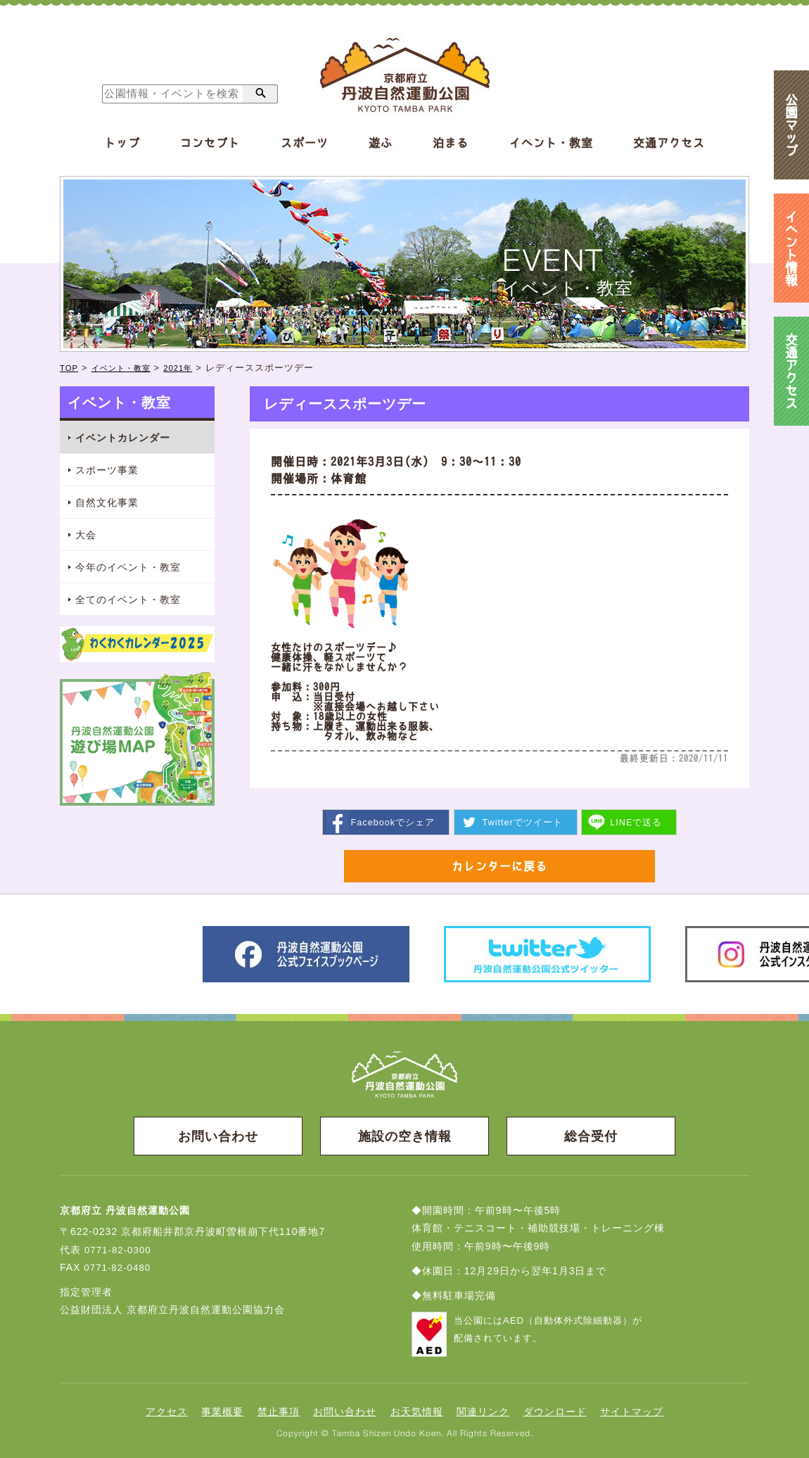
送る (637, 821)
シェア (392, 821)
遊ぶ (381, 142)
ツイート (522, 821)
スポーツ (305, 142)
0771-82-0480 (118, 1269)
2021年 (192, 367)
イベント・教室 (551, 142)
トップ (122, 142)
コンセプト (210, 142)
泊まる (451, 142)
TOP (70, 367)
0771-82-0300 (119, 1251)
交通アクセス (669, 142)
